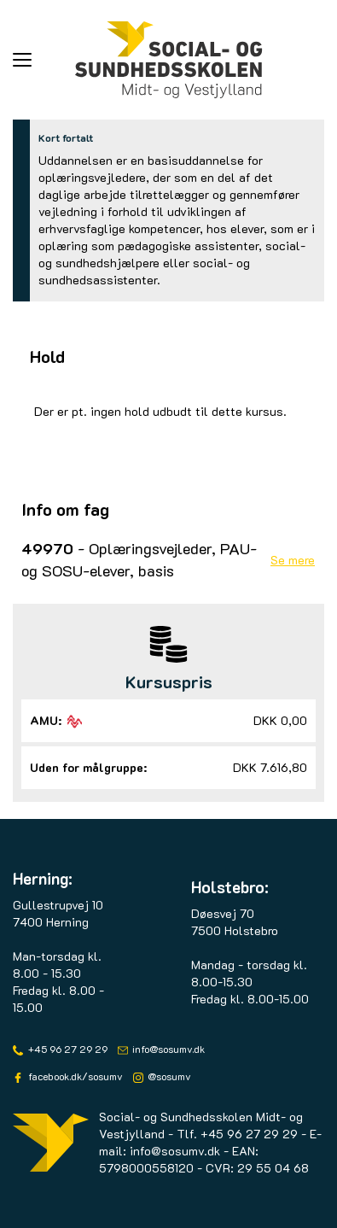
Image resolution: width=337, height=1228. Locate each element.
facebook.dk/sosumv (74, 1076)
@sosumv (168, 1076)
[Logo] (169, 59)
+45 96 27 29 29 (66, 1048)
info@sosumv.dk (167, 1048)
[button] (44, 60)
